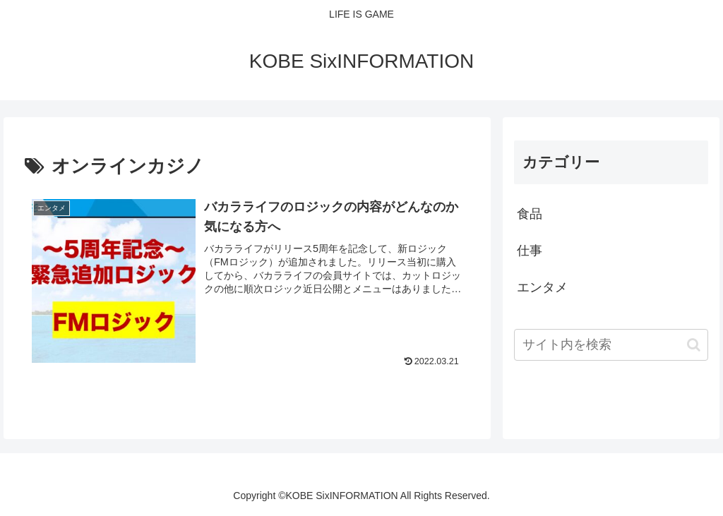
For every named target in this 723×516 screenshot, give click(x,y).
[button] (693, 345)
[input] (610, 345)
